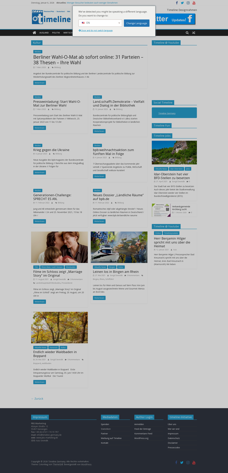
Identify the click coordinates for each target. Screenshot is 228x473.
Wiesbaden (70, 267)
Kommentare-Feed (143, 433)
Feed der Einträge (142, 429)
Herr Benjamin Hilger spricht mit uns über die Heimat (172, 242)
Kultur (121, 267)
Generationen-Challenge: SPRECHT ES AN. (52, 197)
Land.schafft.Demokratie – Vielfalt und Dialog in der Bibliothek (118, 103)
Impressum (173, 433)
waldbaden (46, 363)
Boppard (37, 363)
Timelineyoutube (171, 233)
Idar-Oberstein (176, 168)
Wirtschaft (69, 32)
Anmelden (139, 424)
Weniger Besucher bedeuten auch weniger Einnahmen (92, 2)
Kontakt (104, 442)
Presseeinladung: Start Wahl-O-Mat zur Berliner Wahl (57, 103)
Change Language (136, 23)
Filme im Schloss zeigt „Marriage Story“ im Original (57, 273)
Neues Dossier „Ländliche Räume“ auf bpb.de (118, 197)
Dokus (158, 233)
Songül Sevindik (59, 279)
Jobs (188, 168)
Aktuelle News (100, 267)
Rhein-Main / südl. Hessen (52, 267)
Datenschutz (174, 438)
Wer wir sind (173, 429)
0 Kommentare (75, 279)
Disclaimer (173, 442)
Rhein (102, 279)
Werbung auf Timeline (111, 438)
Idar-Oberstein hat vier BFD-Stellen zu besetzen (172, 176)
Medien (38, 51)
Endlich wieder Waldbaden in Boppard (55, 354)
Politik (56, 32)
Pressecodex (174, 447)
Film (36, 267)
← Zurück (37, 398)
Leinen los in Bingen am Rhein (116, 271)
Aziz (175, 249)
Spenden (105, 424)
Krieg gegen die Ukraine (51, 150)
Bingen (112, 267)
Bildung (57, 67)
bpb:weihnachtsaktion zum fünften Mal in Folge (113, 152)
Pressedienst (67, 283)
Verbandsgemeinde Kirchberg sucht (181, 208)
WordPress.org (141, 438)
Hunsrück (53, 347)
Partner (104, 433)
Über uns (172, 424)
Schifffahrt (109, 279)
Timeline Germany (167, 113)
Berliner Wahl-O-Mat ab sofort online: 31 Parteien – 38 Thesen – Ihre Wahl (88, 60)
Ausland (44, 32)
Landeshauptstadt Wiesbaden (48, 283)
